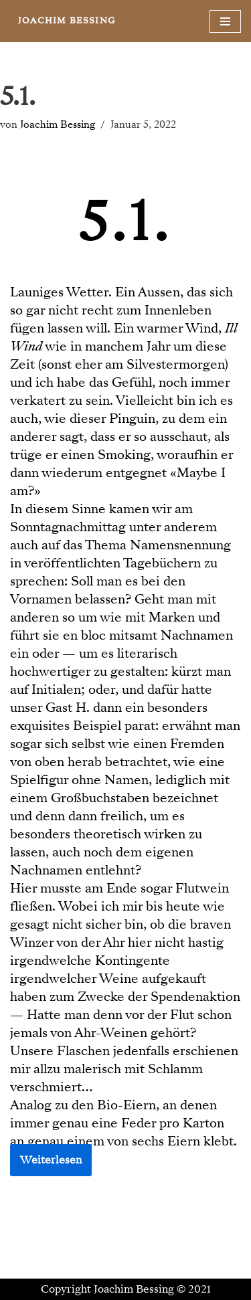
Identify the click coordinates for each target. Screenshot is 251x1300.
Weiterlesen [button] (51, 1160)
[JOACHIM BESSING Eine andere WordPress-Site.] (66, 21)
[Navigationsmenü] (225, 21)
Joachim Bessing (57, 124)
